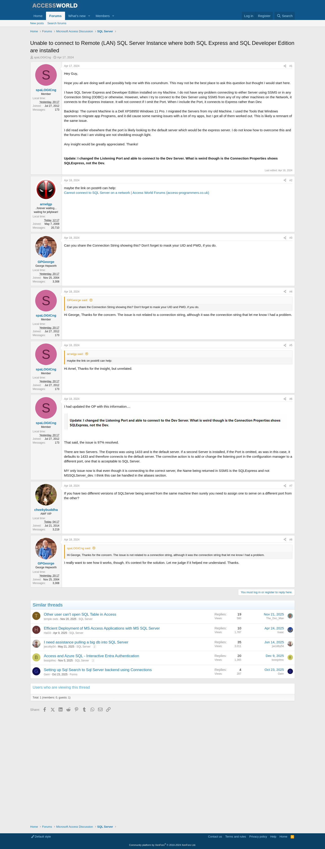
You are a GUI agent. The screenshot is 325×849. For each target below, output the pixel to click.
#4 (290, 398)
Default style (41, 836)
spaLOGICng (42, 78)
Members (103, 16)
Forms (73, 781)
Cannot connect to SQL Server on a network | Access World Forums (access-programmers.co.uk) (136, 273)
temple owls (51, 725)
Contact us (215, 836)
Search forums (56, 23)
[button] (89, 16)
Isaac (280, 738)
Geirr (47, 781)
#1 (290, 87)
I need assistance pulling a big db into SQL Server (86, 749)
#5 (290, 451)
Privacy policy (258, 836)
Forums (55, 16)
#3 (290, 318)
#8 (290, 646)
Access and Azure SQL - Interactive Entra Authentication (91, 763)
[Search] (285, 16)
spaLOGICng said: (79, 654)
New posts (37, 23)
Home (38, 16)
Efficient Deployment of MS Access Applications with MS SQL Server (102, 735)
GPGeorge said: (77, 407)
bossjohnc (50, 767)
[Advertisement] (112, 47)
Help (273, 836)
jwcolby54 (50, 753)
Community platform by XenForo (162, 845)
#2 (290, 261)
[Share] (285, 87)
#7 (290, 592)
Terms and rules (235, 836)
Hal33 (47, 739)
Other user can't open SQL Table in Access (80, 721)
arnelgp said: (75, 460)
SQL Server (85, 725)
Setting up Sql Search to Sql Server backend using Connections (98, 776)
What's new (77, 16)
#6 (290, 505)
